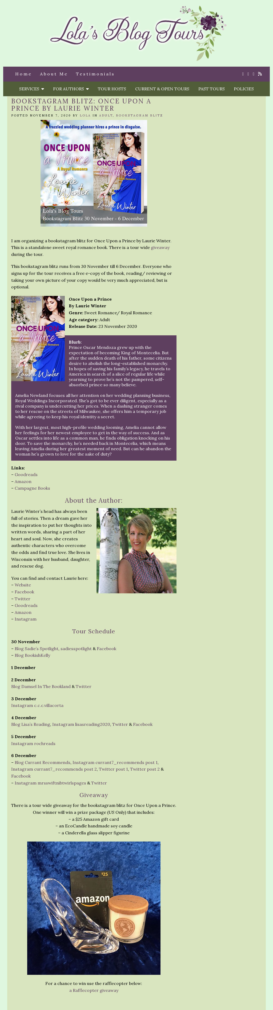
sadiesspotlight (76, 648)
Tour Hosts (112, 88)
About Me (54, 74)
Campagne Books (32, 488)
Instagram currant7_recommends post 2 (54, 769)
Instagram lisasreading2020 (81, 724)
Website (23, 585)
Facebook (24, 591)
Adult (106, 115)
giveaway (160, 247)
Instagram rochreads (33, 743)
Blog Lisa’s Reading (30, 724)
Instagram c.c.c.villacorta (37, 705)
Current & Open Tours (162, 88)
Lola (85, 115)
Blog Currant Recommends (42, 762)
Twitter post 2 (145, 769)
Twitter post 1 (113, 769)
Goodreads (26, 474)
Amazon (23, 481)
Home (23, 74)
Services (31, 88)
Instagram (26, 619)
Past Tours (211, 88)
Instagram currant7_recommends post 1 (115, 762)
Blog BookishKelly (32, 655)
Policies (244, 88)
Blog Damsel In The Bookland (41, 686)
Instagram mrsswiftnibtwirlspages (50, 783)
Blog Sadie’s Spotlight (36, 648)
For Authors (71, 88)
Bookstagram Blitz (139, 115)
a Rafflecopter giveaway (93, 990)
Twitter (22, 598)
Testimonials (95, 74)
